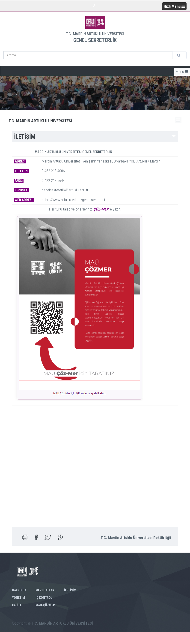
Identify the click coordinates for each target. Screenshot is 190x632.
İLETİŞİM (70, 590)
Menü (182, 71)
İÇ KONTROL (44, 597)
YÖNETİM (18, 597)
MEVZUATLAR (45, 590)
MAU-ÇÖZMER (45, 605)
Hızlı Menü (174, 6)
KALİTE (17, 605)
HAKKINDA (19, 590)
